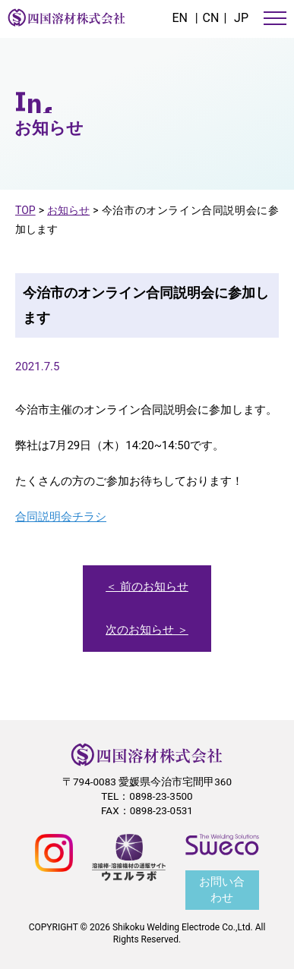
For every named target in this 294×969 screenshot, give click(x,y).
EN (180, 18)
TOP (25, 210)
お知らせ (68, 210)
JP (241, 18)
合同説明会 (43, 517)
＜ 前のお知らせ (147, 586)
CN (211, 18)
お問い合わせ (222, 890)
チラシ (89, 517)
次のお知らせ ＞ (147, 630)
